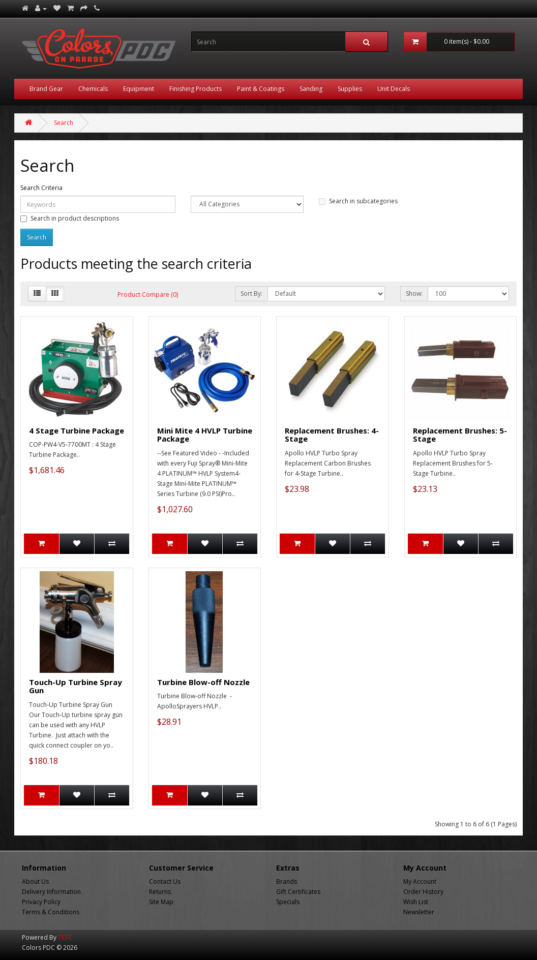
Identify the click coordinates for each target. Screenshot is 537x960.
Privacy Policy (41, 901)
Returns (160, 891)
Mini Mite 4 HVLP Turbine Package (204, 434)
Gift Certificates (298, 891)
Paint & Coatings (260, 88)
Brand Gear (46, 88)
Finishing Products (195, 88)
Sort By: (251, 293)
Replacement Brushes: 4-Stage (332, 434)
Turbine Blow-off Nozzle (203, 682)
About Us (35, 881)
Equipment (138, 88)
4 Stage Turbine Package (76, 430)
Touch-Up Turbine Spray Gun (75, 686)
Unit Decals (393, 88)
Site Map (161, 901)
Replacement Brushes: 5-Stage (460, 434)
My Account (419, 881)
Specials (288, 901)
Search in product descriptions (69, 218)
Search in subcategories (358, 201)
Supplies (350, 88)
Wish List (415, 901)
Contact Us (165, 881)
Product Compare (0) (147, 294)
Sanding (311, 88)
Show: (414, 293)
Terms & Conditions (50, 912)
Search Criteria (41, 187)
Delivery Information (51, 891)
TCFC (65, 937)
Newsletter (418, 912)
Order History (423, 891)
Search (63, 122)
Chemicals (93, 88)
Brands (286, 881)
